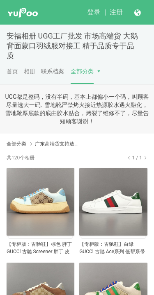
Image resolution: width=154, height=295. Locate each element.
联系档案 (52, 71)
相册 (29, 71)
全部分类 (82, 71)
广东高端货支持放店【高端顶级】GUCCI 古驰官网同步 (56, 144)
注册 (116, 12)
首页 (12, 71)
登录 (93, 12)
